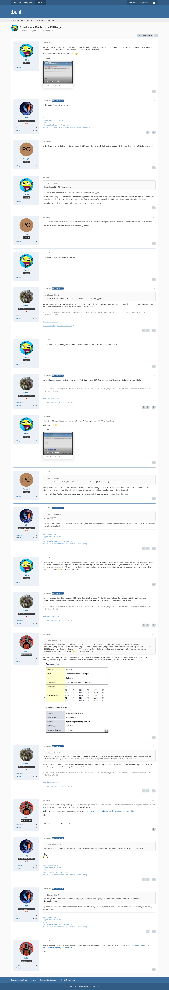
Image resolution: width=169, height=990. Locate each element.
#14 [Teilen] (154, 593)
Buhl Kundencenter (50, 118)
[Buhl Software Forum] (84, 12)
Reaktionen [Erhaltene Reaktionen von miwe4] (19, 316)
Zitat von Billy (52, 183)
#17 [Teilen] (154, 800)
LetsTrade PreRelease (50, 125)
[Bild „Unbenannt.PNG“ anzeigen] (58, 74)
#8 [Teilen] (154, 340)
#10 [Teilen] (154, 416)
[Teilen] (156, 35)
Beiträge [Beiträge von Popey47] (18, 166)
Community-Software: (85, 987)
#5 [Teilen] (154, 217)
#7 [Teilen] (154, 288)
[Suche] (154, 2)
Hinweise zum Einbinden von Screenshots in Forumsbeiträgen (65, 127)
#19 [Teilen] (154, 889)
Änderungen (65, 125)
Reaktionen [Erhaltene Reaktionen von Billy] (19, 128)
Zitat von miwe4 (53, 845)
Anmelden (133, 3)
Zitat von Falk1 (52, 753)
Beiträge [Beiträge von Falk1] (18, 661)
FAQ (44, 122)
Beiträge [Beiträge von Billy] (18, 130)
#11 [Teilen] (154, 472)
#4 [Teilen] (154, 177)
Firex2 (24, 30)
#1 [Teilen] (154, 43)
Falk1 (61, 824)
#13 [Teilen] (154, 558)
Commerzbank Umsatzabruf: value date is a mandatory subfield (109, 811)
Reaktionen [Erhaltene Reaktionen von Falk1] (19, 659)
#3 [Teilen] (154, 141)
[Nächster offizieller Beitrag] (147, 132)
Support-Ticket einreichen (52, 120)
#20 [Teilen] (154, 941)
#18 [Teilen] (154, 838)
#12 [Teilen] (154, 508)
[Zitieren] (154, 91)
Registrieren (144, 3)
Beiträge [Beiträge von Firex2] (18, 67)
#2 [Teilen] (154, 101)
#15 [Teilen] (154, 634)
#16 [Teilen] (154, 746)
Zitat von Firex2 (53, 295)
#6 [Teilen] (154, 253)
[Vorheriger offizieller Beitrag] (144, 330)
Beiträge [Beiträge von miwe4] (18, 318)
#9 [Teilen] (154, 375)
